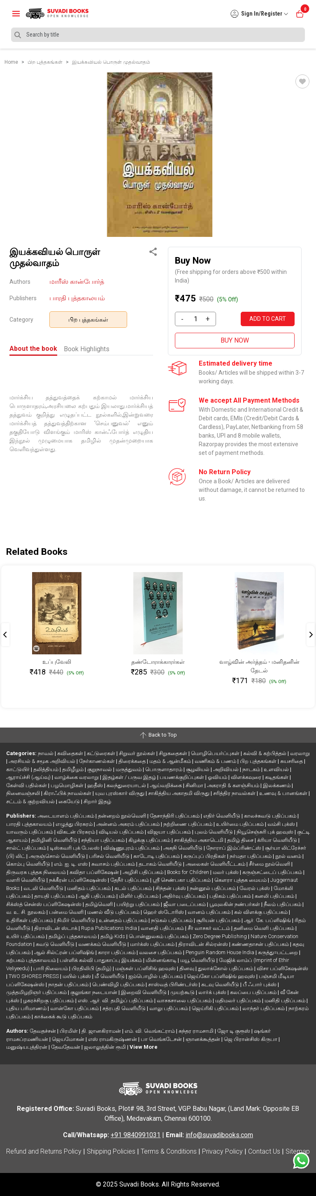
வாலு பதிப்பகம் (169, 1008)
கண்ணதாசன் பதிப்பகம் (261, 944)
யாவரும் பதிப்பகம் (30, 832)
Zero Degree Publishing (220, 936)
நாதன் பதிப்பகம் (69, 984)
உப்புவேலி (56, 661)
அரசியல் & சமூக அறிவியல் (43, 761)
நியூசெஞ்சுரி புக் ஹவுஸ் (266, 832)
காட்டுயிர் (18, 769)
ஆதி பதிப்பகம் (97, 896)
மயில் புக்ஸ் (77, 976)
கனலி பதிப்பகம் (275, 896)
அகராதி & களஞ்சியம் (233, 785)
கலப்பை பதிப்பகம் (254, 992)
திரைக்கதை (132, 761)
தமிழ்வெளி (99, 904)
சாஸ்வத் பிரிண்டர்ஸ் (173, 984)
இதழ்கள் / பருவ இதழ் (129, 777)
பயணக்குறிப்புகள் (182, 777)
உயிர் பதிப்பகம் (26, 936)
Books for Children (188, 872)
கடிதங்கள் (277, 777)
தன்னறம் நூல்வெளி (122, 816)
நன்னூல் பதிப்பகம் (213, 888)
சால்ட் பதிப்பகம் (26, 848)
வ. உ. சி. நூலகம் (26, 912)
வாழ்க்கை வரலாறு (77, 777)
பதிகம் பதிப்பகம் (230, 896)
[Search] (158, 35)
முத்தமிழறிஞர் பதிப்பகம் (37, 992)
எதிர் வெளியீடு (222, 816)
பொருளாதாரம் (164, 769)
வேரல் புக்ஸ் (255, 888)
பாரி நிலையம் (51, 968)
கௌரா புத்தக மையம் (241, 880)
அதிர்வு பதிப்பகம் (184, 896)
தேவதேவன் (66, 1047)
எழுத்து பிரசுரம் (75, 824)
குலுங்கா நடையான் (94, 992)
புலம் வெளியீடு (214, 832)
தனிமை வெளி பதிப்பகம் (264, 928)
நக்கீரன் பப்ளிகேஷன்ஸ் (78, 880)
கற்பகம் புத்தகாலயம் (31, 960)
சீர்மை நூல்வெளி (270, 864)
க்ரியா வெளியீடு (277, 840)
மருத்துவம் (129, 769)
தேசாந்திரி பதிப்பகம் (175, 816)
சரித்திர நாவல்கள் (235, 793)
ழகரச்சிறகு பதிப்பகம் (49, 1000)
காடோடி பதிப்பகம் (157, 856)
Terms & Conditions (169, 1151)
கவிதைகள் (70, 753)
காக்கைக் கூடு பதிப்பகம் (63, 1016)
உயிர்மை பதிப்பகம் (240, 824)
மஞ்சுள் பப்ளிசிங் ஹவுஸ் (146, 968)
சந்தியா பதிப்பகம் (103, 840)
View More (144, 1047)
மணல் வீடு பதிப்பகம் (114, 912)
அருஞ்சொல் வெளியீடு (57, 856)
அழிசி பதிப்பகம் (144, 872)
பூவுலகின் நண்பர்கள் (235, 904)
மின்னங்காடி (162, 960)
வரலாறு (300, 753)
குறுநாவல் (100, 769)
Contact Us (264, 1151)
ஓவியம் (218, 777)
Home (11, 62)
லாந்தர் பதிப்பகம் (264, 1008)
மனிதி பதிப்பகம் (286, 1000)
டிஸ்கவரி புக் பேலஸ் (75, 848)
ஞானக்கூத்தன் (203, 1039)
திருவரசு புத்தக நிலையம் (36, 872)
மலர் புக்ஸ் (226, 872)
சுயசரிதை (292, 761)
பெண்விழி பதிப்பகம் (119, 984)
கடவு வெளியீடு (220, 984)
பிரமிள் (69, 1031)
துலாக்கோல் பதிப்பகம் (226, 968)
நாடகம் (251, 769)
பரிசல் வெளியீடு (110, 856)
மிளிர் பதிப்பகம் (139, 896)
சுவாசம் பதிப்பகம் (113, 864)
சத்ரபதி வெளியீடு (124, 1008)
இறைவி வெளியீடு (144, 992)
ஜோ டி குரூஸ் (234, 1031)
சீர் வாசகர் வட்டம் (209, 928)
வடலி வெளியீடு (44, 888)
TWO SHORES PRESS (34, 976)
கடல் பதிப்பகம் (133, 888)
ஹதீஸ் (95, 785)
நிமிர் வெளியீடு (76, 920)
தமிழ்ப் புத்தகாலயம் (73, 936)
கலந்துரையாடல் (127, 785)
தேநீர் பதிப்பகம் (130, 880)
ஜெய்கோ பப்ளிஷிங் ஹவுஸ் (221, 976)
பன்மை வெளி (67, 912)
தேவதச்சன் (43, 1031)
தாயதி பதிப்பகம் (55, 896)
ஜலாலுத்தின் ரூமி (105, 1047)
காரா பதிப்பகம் (117, 952)
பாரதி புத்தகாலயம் (77, 298)
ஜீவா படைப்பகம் (185, 904)
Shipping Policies (111, 1151)
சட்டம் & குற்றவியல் (31, 801)
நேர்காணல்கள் (97, 761)
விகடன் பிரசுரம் (76, 832)
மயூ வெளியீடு (198, 960)
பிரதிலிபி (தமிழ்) (92, 968)
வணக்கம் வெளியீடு (103, 944)
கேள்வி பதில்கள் (27, 785)
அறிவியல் (226, 769)
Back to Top (158, 735)
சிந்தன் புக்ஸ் (171, 888)
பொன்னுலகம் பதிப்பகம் (159, 936)
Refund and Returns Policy (43, 1151)
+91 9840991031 (135, 1135)
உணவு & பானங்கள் (284, 793)
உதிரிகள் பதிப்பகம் (30, 920)
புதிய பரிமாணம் (27, 1008)
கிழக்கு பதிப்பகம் (150, 840)
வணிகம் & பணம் (216, 761)
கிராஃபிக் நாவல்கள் (68, 793)
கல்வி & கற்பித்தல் (265, 753)
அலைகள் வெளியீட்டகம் (216, 864)
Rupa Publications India (109, 928)
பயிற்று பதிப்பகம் (138, 904)
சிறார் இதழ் (97, 801)
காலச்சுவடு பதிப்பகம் (270, 816)
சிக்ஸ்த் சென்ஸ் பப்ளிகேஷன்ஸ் (44, 904)
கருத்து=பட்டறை (278, 952)
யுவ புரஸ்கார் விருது (120, 793)
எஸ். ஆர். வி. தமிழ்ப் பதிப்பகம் (116, 1000)
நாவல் (46, 753)
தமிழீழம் (73, 769)
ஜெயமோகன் (69, 1039)
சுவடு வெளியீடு (56, 944)
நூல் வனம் (288, 856)
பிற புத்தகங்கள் (88, 319)
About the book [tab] (33, 348)
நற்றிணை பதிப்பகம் (188, 824)
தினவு (187, 968)
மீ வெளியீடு (110, 976)
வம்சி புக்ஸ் (281, 824)
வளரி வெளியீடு (26, 880)
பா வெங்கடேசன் (162, 1039)
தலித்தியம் (46, 769)
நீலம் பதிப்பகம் (283, 904)
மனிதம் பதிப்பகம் (89, 888)
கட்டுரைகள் (101, 753)
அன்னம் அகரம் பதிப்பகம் (128, 824)
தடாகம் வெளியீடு (161, 864)
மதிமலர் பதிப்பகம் (238, 1000)
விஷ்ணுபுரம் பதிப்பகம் (132, 848)
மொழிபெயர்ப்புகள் (216, 753)
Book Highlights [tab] (86, 349)
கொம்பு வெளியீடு (28, 864)
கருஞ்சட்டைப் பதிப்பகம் (272, 872)
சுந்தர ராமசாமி (197, 1031)
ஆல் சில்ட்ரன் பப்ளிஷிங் (64, 952)
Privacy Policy (222, 1151)
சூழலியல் (198, 769)
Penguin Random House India (221, 952)
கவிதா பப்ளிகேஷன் (95, 872)
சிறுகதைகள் (173, 753)
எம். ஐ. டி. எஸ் (71, 864)
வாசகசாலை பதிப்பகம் (185, 1000)
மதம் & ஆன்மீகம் (170, 761)
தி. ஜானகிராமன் (101, 1031)
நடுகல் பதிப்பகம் (172, 920)
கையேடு (69, 801)
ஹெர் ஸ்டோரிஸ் (164, 912)
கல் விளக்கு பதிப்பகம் (261, 912)
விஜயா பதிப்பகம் (169, 832)
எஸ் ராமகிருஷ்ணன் (113, 1039)
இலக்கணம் (277, 785)
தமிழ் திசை (241, 840)
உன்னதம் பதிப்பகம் (124, 920)
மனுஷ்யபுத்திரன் (27, 1047)
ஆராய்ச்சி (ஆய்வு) (29, 777)
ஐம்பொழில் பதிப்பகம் (156, 976)
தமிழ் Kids (113, 936)
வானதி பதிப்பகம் (163, 928)
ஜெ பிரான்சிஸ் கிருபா (251, 1039)
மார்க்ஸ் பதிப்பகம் (153, 944)
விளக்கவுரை (247, 777)
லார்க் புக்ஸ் (213, 992)
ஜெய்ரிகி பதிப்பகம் (216, 1008)
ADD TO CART (267, 318)
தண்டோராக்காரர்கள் (158, 661)
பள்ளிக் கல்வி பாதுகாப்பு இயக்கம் (101, 960)
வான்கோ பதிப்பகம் (75, 1008)
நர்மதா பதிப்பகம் (251, 856)
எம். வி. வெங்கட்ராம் (150, 1031)
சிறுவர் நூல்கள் (137, 753)
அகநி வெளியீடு (183, 848)
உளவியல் (277, 769)
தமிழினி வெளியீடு (55, 840)
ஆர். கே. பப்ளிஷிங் (268, 920)
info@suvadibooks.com (219, 1135)
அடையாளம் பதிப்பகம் (66, 816)
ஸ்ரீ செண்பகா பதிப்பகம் (182, 880)
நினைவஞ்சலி (23, 793)
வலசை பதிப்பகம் (161, 952)
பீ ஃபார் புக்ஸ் (260, 984)
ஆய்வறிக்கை (166, 785)
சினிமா (195, 785)
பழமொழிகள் (68, 785)
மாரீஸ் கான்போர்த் (76, 281)
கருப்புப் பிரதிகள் (205, 856)
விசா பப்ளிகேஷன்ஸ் (282, 968)
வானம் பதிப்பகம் (210, 912)
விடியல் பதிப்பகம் (122, 832)
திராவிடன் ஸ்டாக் (56, 928)
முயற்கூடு (183, 992)
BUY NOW (235, 340)
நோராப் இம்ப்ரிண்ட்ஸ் (234, 848)
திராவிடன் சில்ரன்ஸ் (203, 944)
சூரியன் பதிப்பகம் (219, 920)
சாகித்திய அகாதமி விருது (179, 793)
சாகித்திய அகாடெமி (199, 840)
